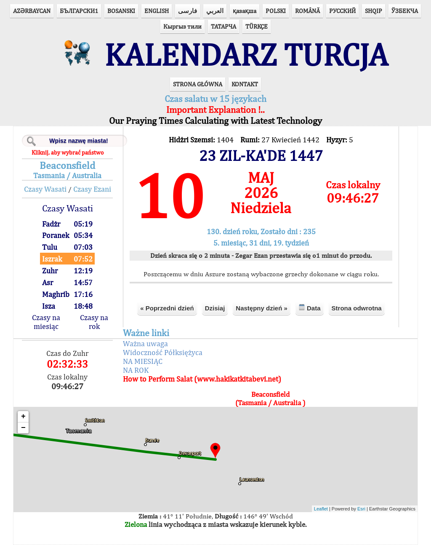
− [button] (23, 428)
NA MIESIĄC (142, 361)
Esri (361, 508)
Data (309, 308)
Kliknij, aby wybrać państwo (68, 152)
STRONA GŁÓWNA (197, 84)
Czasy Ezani (92, 188)
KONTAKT (244, 84)
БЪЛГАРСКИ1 (79, 10)
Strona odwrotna (357, 308)
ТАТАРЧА (223, 26)
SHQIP (373, 10)
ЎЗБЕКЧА (404, 10)
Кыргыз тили (182, 26)
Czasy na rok (94, 322)
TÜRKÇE (256, 26)
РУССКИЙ (342, 10)
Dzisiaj (215, 308)
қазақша (244, 10)
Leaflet (321, 508)
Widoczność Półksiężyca (162, 352)
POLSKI (276, 10)
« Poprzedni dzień (167, 308)
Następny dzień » (261, 308)
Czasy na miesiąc (46, 322)
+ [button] (23, 416)
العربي (214, 10)
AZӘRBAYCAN (32, 10)
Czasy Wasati (45, 188)
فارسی (187, 10)
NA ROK (136, 370)
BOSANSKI (121, 10)
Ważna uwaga (145, 343)
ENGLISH (156, 10)
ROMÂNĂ (307, 10)
